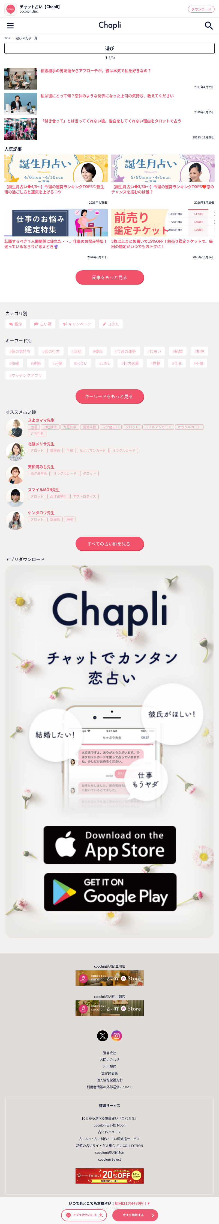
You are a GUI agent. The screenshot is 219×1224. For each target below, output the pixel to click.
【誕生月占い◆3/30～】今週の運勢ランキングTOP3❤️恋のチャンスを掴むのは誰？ (162, 189)
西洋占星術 (39, 473)
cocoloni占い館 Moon (109, 1125)
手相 (70, 450)
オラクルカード (189, 427)
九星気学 (69, 427)
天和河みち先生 (41, 466)
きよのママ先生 (41, 420)
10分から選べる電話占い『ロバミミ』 (110, 1118)
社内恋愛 (131, 363)
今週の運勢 (126, 351)
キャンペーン (79, 324)
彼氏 (99, 351)
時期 (77, 351)
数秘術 (55, 450)
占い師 (46, 324)
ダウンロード (201, 9)
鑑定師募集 (109, 1073)
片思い (155, 351)
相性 (200, 351)
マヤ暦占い (111, 427)
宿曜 (34, 427)
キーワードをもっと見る (109, 396)
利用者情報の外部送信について (110, 1086)
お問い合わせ (109, 1059)
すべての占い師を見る (108, 543)
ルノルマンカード (158, 427)
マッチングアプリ (26, 375)
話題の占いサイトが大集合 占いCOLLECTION (109, 1145)
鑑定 (18, 324)
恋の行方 (52, 351)
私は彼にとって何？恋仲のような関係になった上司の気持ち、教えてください (107, 95)
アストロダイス (84, 496)
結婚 (179, 351)
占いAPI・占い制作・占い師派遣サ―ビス (109, 1138)
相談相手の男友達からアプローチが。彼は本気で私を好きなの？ (96, 70)
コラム (113, 324)
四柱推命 (50, 427)
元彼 (58, 363)
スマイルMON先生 (44, 489)
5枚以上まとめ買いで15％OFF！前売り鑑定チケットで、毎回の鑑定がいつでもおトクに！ (162, 244)
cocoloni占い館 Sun (109, 1152)
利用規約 (109, 1066)
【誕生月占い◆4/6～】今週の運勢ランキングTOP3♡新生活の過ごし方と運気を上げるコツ (54, 189)
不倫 (199, 363)
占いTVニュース (109, 1132)
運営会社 (109, 1052)
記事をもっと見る (109, 277)
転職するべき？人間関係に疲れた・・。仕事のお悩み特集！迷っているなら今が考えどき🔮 (55, 244)
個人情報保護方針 (110, 1080)
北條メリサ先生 (41, 443)
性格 (156, 363)
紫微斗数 (89, 427)
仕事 (178, 363)
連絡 (37, 363)
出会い (82, 363)
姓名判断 (37, 433)
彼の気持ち (21, 351)
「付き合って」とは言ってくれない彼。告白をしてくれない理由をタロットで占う (111, 120)
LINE (105, 363)
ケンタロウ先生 (41, 512)
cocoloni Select (109, 1159)
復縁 (15, 363)
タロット (132, 427)
